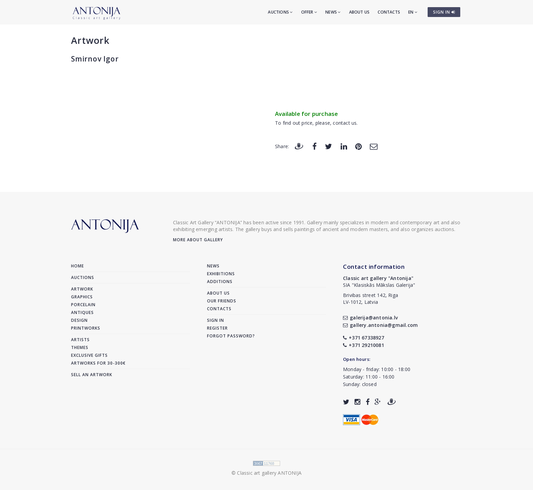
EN (412, 12)
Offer (309, 12)
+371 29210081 (363, 345)
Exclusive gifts (89, 355)
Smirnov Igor (95, 59)
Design (79, 320)
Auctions (280, 12)
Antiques (82, 312)
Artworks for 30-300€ (98, 363)
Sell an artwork (91, 375)
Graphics (82, 297)
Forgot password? (231, 336)
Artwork (90, 40)
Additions (220, 281)
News (333, 12)
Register (217, 328)
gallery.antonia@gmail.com (380, 325)
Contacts (389, 12)
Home (77, 266)
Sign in (215, 320)
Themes (79, 347)
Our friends (221, 301)
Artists (80, 340)
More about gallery (198, 240)
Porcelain (83, 305)
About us (359, 12)
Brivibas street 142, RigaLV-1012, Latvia (370, 298)
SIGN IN (444, 12)
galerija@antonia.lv (370, 317)
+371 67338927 (363, 337)
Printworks (85, 328)
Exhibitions (221, 274)
